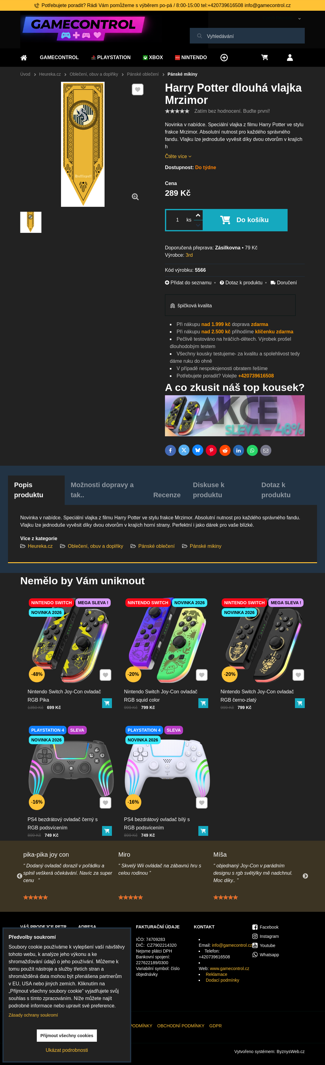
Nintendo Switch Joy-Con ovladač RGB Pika (65, 691)
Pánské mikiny (205, 546)
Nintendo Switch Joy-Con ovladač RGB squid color (161, 691)
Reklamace (216, 974)
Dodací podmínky (222, 980)
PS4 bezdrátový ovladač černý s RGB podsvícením (64, 818)
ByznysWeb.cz (291, 1051)
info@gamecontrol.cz (232, 945)
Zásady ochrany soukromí (33, 1015)
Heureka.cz (40, 546)
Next (305, 876)
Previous (20, 876)
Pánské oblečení (156, 546)
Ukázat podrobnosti (67, 1050)
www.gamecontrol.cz (229, 968)
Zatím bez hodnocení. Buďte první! (232, 111)
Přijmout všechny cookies (67, 1035)
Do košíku (252, 220)
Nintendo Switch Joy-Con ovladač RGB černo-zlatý (258, 691)
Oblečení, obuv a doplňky (95, 546)
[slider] (177, 111)
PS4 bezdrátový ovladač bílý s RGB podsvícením (158, 818)
